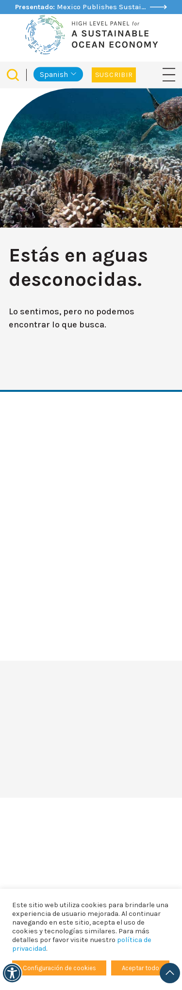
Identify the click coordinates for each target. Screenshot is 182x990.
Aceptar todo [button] (140, 968)
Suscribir (113, 75)
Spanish (54, 74)
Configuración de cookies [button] (59, 968)
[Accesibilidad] (12, 973)
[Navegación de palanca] (169, 74)
